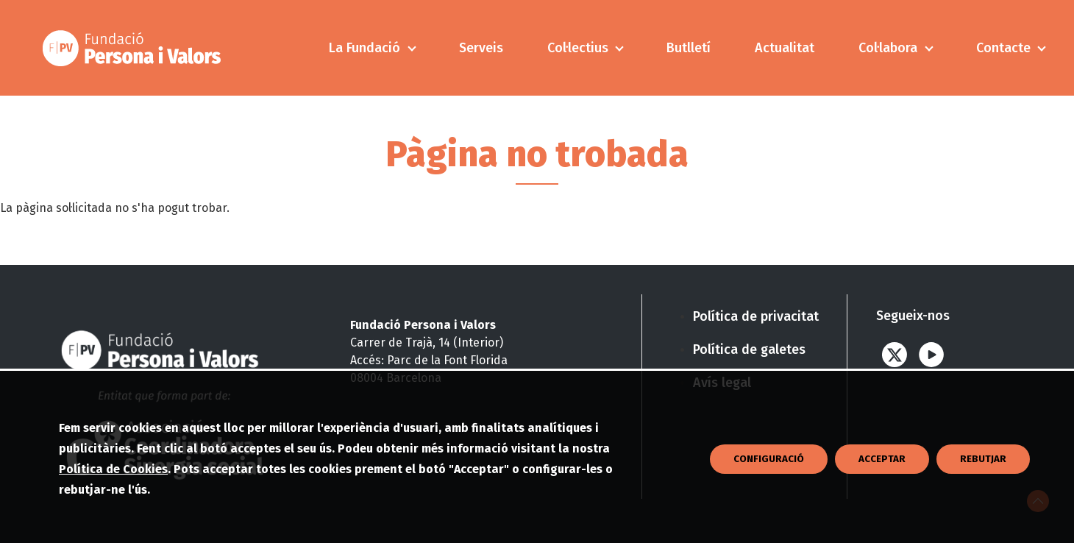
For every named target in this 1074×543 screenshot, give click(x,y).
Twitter (894, 354)
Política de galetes (749, 349)
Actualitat (784, 48)
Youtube (931, 354)
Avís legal (722, 383)
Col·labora (887, 48)
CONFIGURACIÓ (768, 494)
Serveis (481, 48)
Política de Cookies (113, 504)
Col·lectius (577, 48)
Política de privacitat (756, 316)
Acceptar (882, 494)
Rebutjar (983, 494)
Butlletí (688, 48)
